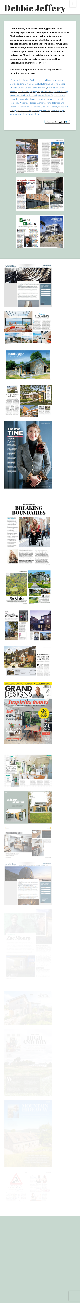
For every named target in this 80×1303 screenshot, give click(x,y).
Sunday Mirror (24, 110)
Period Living (39, 106)
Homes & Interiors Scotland (23, 95)
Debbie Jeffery (35, 8)
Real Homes (51, 106)
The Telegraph (58, 110)
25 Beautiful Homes (19, 80)
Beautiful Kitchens (41, 83)
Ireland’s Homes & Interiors (23, 99)
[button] (73, 4)
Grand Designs (25, 91)
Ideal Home (59, 95)
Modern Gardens (37, 102)
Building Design (58, 83)
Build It (13, 87)
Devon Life (52, 87)
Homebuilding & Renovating (54, 91)
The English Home (41, 110)
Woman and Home (19, 114)
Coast (21, 87)
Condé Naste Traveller (35, 87)
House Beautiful (45, 95)
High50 (36, 91)
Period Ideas (26, 106)
